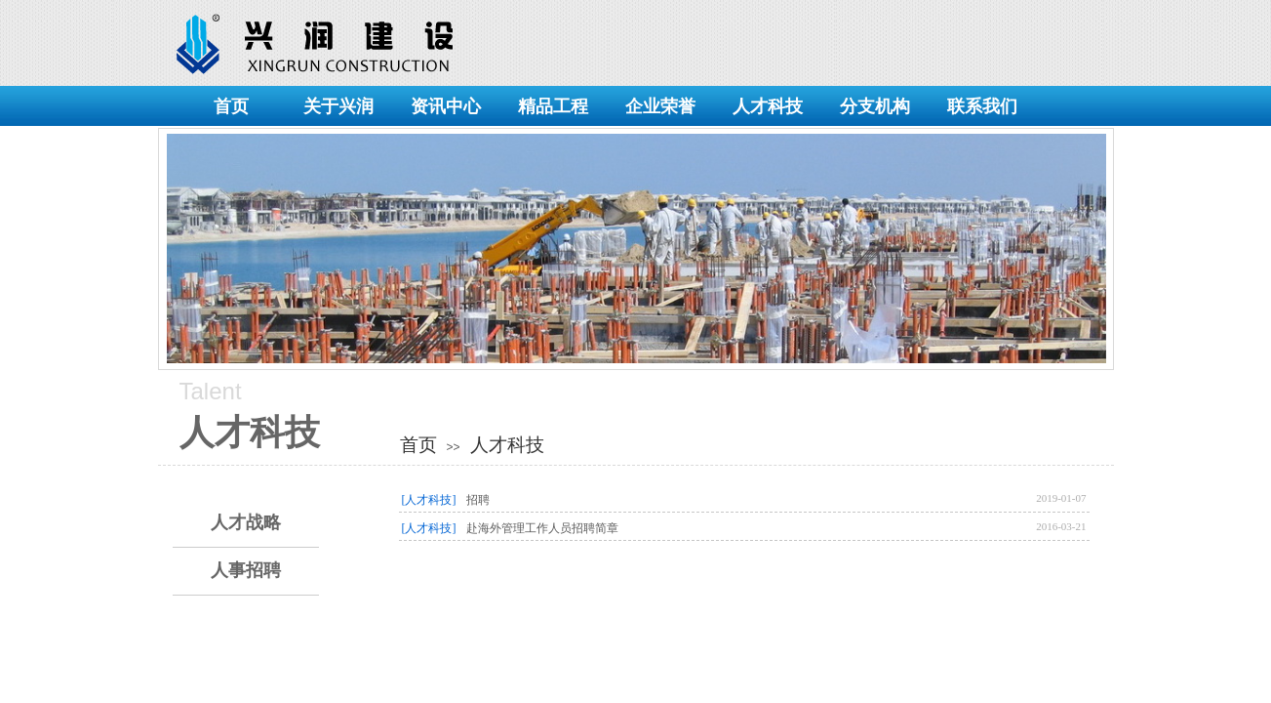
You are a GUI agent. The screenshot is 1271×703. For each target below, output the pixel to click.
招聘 (478, 500)
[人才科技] (429, 500)
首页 (231, 106)
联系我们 (982, 106)
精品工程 (553, 106)
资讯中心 (446, 106)
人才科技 (768, 106)
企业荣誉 (660, 106)
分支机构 (875, 106)
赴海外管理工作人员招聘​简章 (542, 528)
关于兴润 (338, 106)
